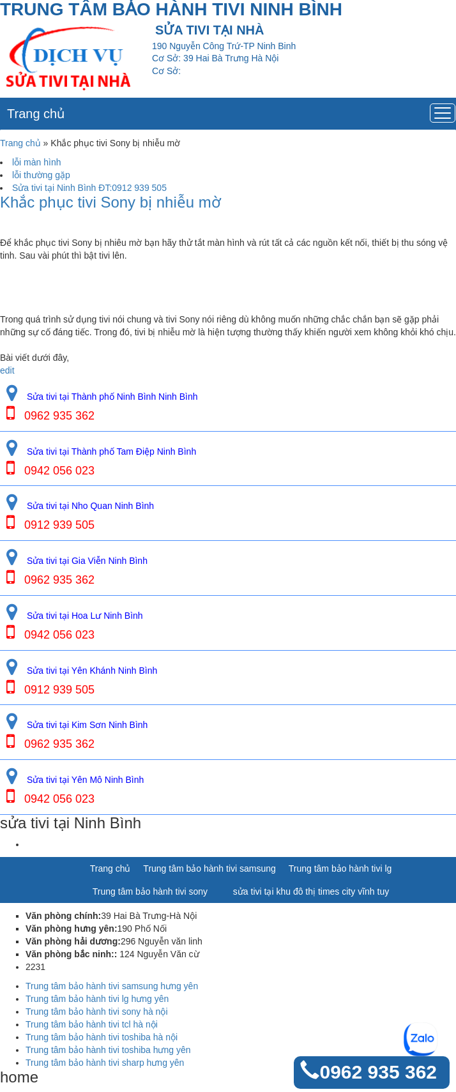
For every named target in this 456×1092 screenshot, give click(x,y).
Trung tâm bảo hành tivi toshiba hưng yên (108, 1050)
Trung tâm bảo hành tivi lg (340, 868)
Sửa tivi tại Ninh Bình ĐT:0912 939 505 (89, 188)
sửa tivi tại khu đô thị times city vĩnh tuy (311, 891)
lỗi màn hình (36, 162)
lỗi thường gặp (41, 175)
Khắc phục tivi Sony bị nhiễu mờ (110, 202)
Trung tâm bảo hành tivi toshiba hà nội (102, 1037)
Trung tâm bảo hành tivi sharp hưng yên (105, 1063)
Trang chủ (36, 114)
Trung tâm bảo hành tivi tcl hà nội (92, 1024)
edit (7, 370)
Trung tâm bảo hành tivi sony (150, 891)
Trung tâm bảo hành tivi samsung (209, 868)
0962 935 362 (378, 1071)
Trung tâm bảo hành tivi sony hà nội (97, 1011)
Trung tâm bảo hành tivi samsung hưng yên (112, 986)
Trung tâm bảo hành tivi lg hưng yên (97, 999)
